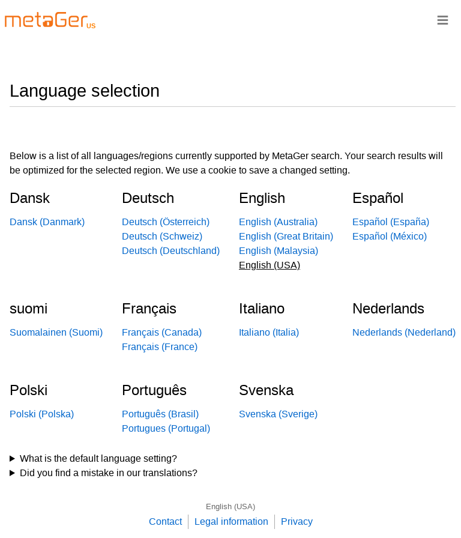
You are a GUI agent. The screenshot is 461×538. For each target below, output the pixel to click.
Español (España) (390, 222)
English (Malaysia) (278, 251)
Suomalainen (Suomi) (56, 332)
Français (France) (159, 347)
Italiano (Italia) (269, 332)
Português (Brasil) (160, 414)
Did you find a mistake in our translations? (108, 473)
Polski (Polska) (42, 414)
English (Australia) (278, 222)
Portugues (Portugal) (166, 428)
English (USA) (230, 506)
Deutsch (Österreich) (165, 222)
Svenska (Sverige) (278, 414)
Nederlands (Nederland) (404, 332)
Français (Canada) (162, 332)
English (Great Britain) (286, 236)
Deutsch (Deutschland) (171, 251)
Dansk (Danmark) (47, 222)
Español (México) (389, 236)
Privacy (297, 521)
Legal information (231, 521)
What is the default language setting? (98, 458)
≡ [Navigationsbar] (442, 19)
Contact (165, 521)
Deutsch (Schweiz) (162, 236)
